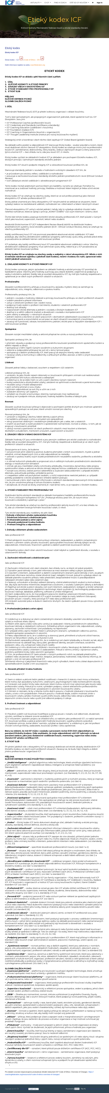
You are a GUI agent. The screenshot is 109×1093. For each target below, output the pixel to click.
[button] (93, 2)
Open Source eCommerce (95, 1089)
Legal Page (24, 1089)
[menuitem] (60, 2)
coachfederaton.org (37, 65)
